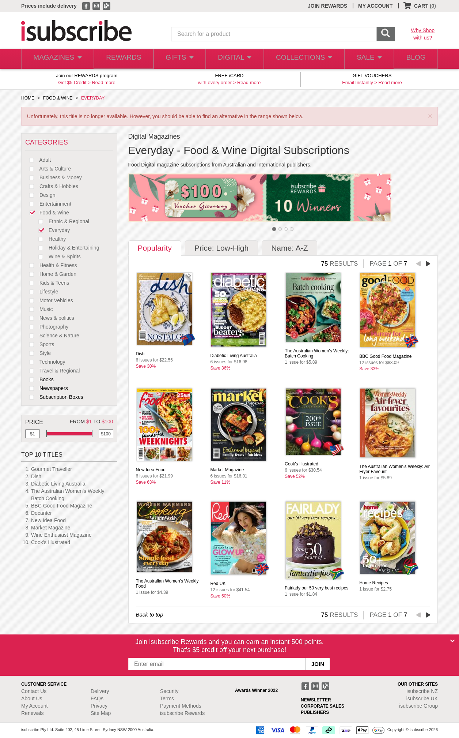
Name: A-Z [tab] (289, 248)
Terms (167, 698)
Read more (103, 82)
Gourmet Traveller (51, 469)
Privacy (99, 706)
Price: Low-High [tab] (221, 248)
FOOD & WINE (58, 98)
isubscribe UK (422, 698)
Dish (36, 476)
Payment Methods (180, 706)
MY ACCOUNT (375, 6)
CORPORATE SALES (322, 706)
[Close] (452, 641)
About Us (31, 698)
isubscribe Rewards (182, 713)
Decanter (41, 513)
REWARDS (121, 59)
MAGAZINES (56, 59)
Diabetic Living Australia (58, 484)
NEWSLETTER (316, 700)
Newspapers (46, 388)
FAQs (97, 698)
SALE (366, 59)
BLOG (415, 59)
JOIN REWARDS (327, 6)
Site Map (101, 713)
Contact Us (33, 691)
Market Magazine (50, 528)
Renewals (32, 713)
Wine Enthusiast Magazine (61, 535)
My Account (34, 706)
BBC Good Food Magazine (61, 506)
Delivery (100, 691)
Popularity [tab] (155, 248)
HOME (27, 98)
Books (39, 379)
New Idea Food (48, 520)
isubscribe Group (418, 706)
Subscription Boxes (54, 397)
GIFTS (178, 59)
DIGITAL (234, 59)
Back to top (149, 614)
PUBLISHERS (315, 712)
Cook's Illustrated (50, 542)
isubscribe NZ (422, 691)
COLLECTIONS (302, 59)
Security (169, 691)
